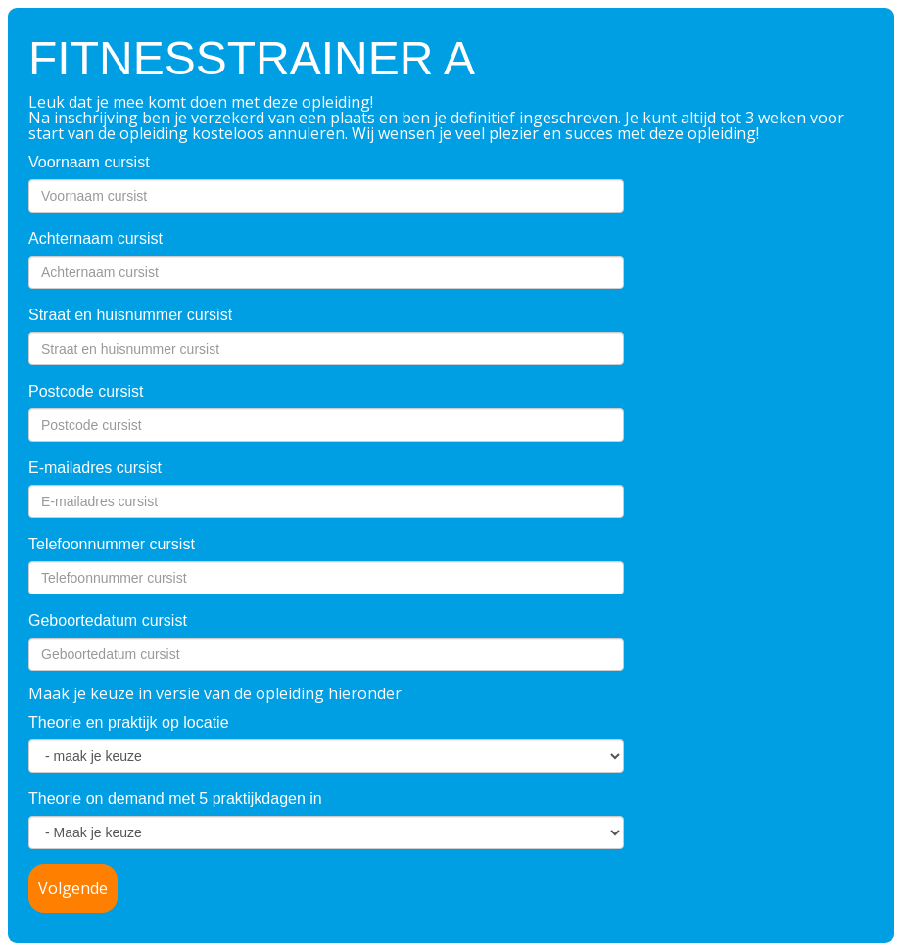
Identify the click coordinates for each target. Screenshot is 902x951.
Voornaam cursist (89, 162)
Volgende (73, 888)
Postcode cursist (85, 391)
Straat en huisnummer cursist (130, 315)
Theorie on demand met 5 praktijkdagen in (175, 798)
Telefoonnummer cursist (111, 544)
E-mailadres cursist (95, 467)
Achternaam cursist (95, 238)
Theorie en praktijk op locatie (128, 722)
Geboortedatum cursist (107, 620)
